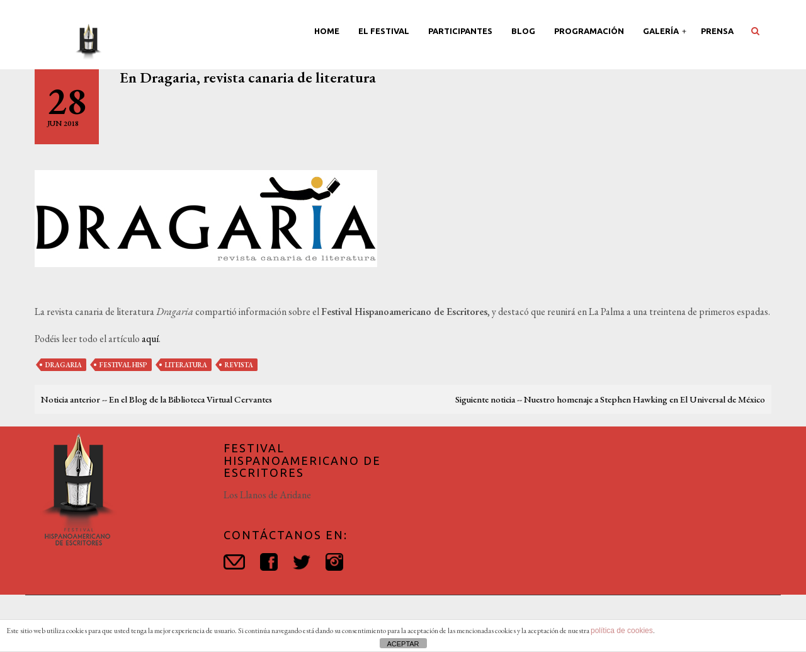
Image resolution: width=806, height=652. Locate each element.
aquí (150, 338)
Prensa (717, 30)
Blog (523, 30)
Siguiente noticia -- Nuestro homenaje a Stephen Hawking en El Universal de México (610, 399)
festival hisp (123, 364)
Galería (662, 30)
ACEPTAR (403, 644)
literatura (186, 364)
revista (239, 364)
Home (326, 30)
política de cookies (622, 630)
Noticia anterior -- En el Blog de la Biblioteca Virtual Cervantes (156, 399)
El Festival (383, 30)
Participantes (460, 30)
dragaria (63, 364)
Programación (589, 30)
